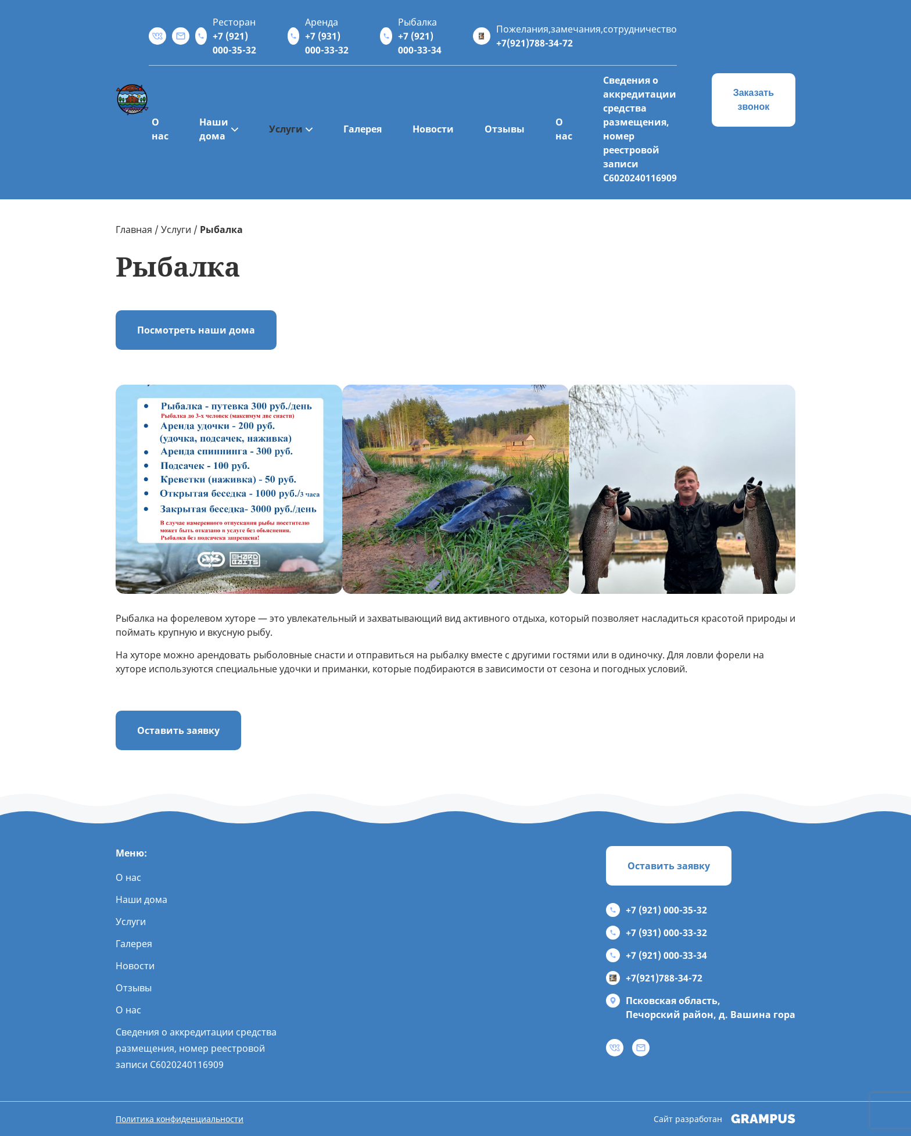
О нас (160, 129)
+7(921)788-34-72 (654, 978)
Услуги (286, 129)
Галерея (362, 129)
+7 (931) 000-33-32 (656, 933)
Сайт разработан (724, 1118)
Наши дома (213, 129)
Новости (433, 129)
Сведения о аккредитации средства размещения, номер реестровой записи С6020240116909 (640, 129)
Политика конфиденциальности (179, 1118)
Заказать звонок (753, 100)
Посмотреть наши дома (196, 330)
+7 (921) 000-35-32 (656, 910)
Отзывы (505, 129)
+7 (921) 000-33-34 (656, 955)
